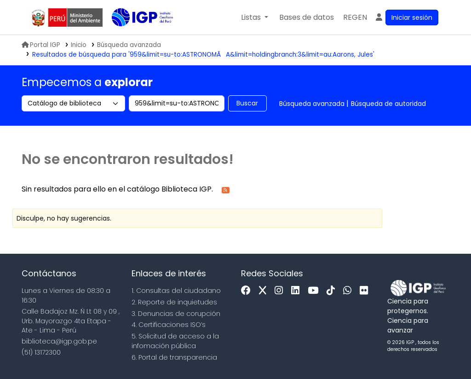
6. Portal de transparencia (174, 357)
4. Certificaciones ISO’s (169, 324)
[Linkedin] (297, 291)
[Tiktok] (333, 291)
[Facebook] (248, 291)
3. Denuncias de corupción (176, 313)
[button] (254, 17)
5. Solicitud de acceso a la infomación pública (175, 341)
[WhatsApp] (349, 291)
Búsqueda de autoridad (388, 103)
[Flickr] (366, 291)
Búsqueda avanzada (312, 103)
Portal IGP (41, 45)
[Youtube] (315, 291)
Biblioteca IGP (135, 36)
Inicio (78, 45)
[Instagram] (281, 291)
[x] (265, 291)
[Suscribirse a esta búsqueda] (225, 189)
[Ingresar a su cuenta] (406, 17)
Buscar (247, 103)
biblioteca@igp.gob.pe (59, 341)
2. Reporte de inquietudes (174, 302)
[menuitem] (355, 17)
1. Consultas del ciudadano (176, 290)
